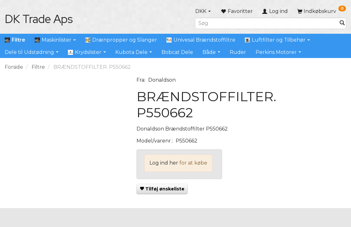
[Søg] (342, 23)
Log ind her (163, 163)
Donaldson (162, 80)
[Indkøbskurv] (322, 11)
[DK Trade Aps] (39, 18)
